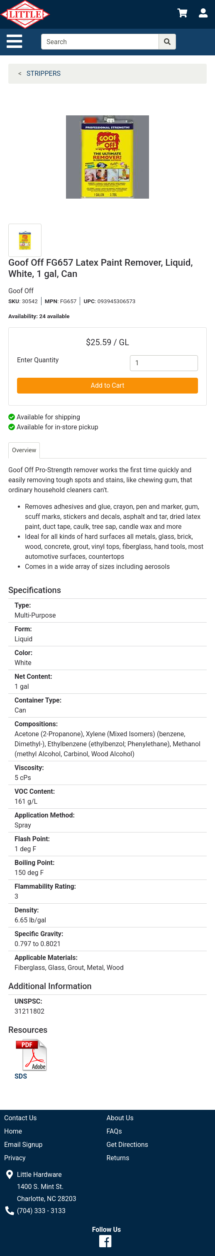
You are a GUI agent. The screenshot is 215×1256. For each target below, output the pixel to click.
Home (13, 1131)
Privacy (15, 1158)
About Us (120, 1118)
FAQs (114, 1131)
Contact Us (20, 1118)
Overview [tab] (24, 450)
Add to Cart (108, 385)
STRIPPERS (44, 73)
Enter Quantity (38, 360)
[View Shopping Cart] (182, 14)
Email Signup (23, 1145)
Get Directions (127, 1145)
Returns (118, 1158)
